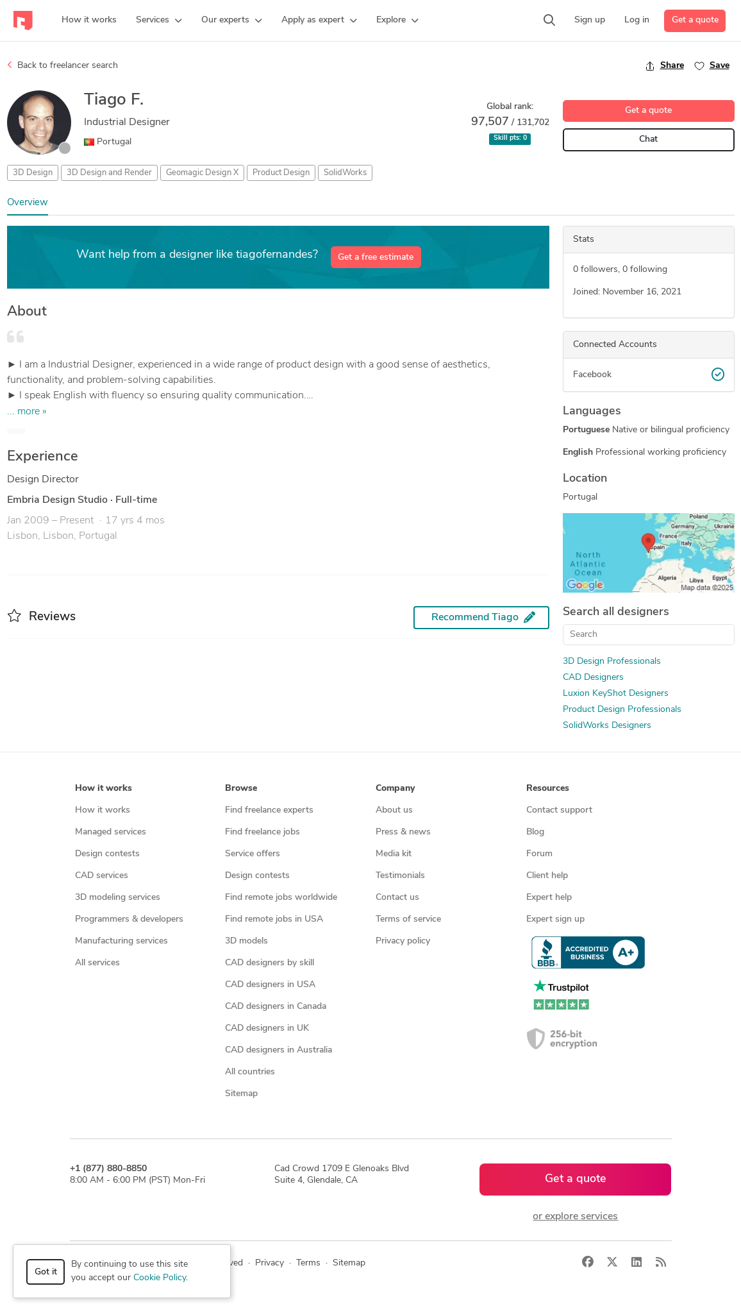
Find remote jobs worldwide (281, 897)
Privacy (269, 1263)
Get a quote (695, 20)
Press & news (403, 832)
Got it (46, 1272)
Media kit (394, 854)
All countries (250, 1072)
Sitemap (241, 1094)
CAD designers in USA (270, 985)
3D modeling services (117, 897)
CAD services (101, 876)
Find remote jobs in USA (274, 919)
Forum (539, 854)
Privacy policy (403, 941)
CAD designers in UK (267, 1028)
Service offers (252, 854)
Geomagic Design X (202, 173)
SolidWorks (345, 173)
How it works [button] (103, 788)
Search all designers (616, 612)
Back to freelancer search (62, 65)
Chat (648, 139)
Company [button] (395, 788)
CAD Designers (593, 677)
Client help (547, 876)
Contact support (559, 810)
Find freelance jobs (262, 832)
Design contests (107, 854)
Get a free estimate (375, 257)
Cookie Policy (159, 1278)
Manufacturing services (121, 941)
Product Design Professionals (622, 710)
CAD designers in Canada (275, 1006)
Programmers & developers (129, 919)
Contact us (397, 897)
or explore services (575, 1217)
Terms (308, 1263)
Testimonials (400, 876)
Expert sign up (555, 919)
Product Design (281, 173)
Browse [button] (241, 788)
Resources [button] (547, 788)
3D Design (33, 173)
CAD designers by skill (269, 963)
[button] (159, 20)
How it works (102, 810)
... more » (27, 412)
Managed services (110, 832)
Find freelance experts (269, 810)
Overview (27, 203)
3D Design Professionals (612, 661)
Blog (535, 832)
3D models (246, 941)
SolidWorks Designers (607, 726)
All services (97, 963)
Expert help (549, 897)
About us (394, 810)
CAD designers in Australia (278, 1050)
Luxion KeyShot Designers (616, 693)
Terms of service (408, 919)
